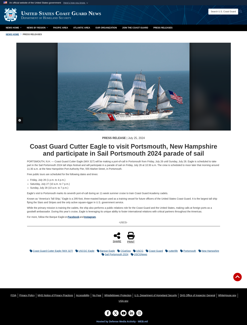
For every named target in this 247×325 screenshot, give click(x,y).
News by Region (37, 28)
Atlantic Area (81, 28)
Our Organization (106, 28)
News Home (13, 28)
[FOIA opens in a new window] (13, 295)
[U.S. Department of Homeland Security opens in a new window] (155, 295)
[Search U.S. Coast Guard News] (223, 12)
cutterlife (170, 250)
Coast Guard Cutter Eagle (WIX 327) (50, 250)
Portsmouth (187, 250)
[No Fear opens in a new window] (96, 295)
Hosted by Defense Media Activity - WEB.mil (122, 321)
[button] (76, 3)
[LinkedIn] (131, 313)
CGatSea (123, 250)
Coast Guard (153, 250)
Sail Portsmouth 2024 (114, 254)
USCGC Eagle (84, 250)
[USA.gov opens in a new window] (123, 301)
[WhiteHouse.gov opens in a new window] (227, 295)
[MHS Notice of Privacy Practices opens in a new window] (55, 295)
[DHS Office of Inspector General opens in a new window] (197, 295)
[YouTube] (123, 313)
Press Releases (163, 28)
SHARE (117, 237)
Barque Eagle (105, 250)
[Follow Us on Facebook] (108, 313)
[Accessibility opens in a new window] (82, 295)
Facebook (73, 217)
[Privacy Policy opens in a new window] (27, 295)
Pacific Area (60, 28)
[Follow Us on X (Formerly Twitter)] (116, 313)
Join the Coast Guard (135, 28)
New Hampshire (208, 250)
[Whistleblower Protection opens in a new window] (117, 295)
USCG (137, 250)
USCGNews (138, 254)
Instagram (90, 217)
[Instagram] (139, 313)
